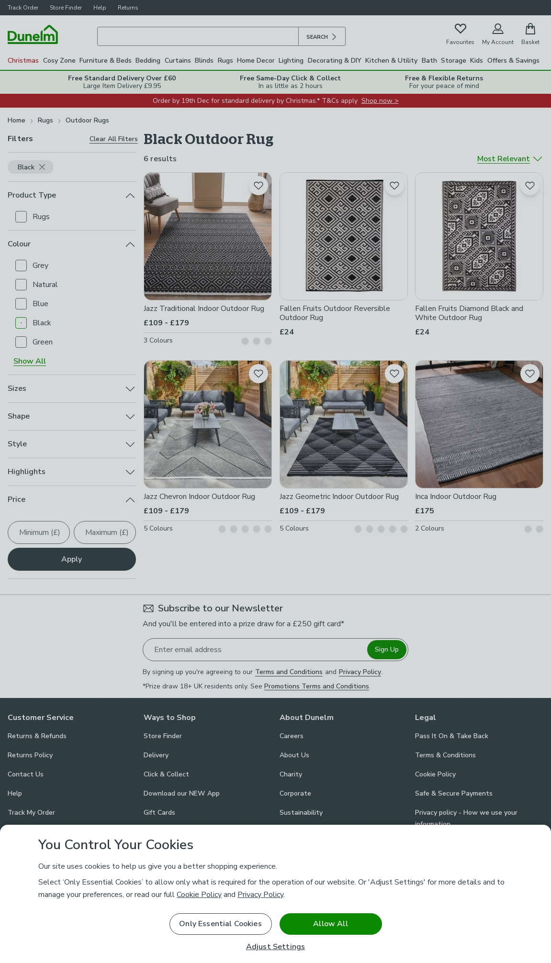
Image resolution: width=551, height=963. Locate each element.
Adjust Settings (275, 947)
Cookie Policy (199, 894)
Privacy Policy (260, 894)
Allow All (330, 924)
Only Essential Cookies (220, 924)
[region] (275, 894)
